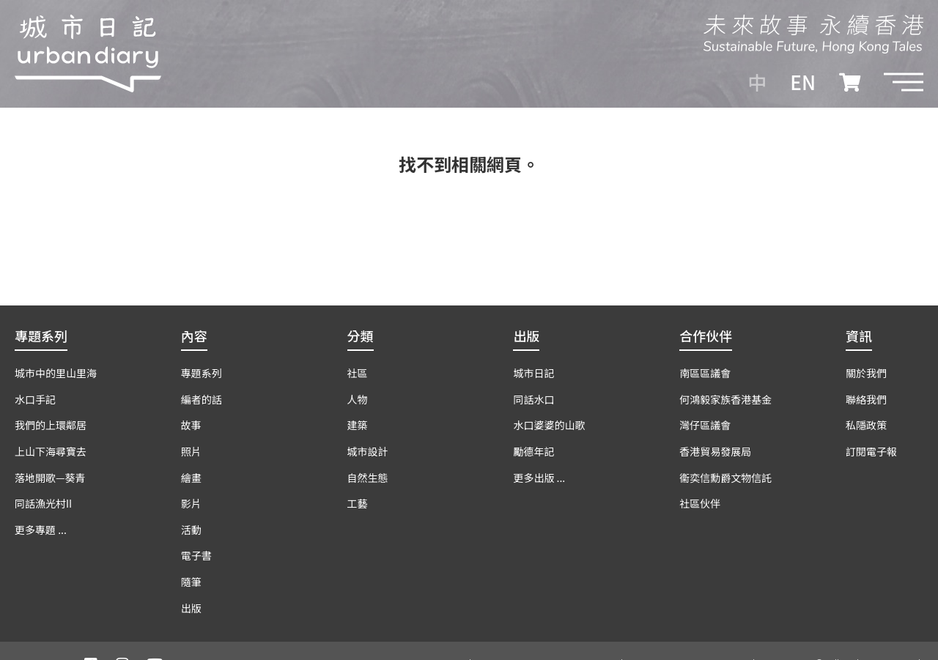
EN (803, 82)
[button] (903, 82)
